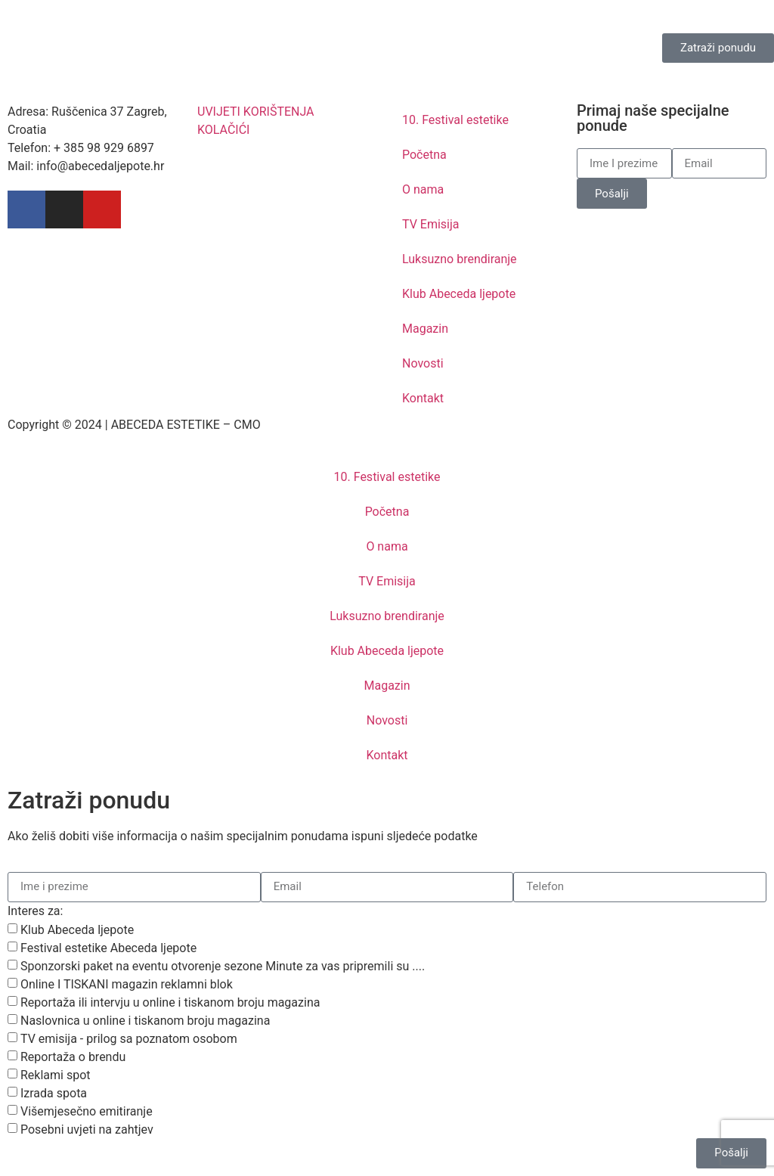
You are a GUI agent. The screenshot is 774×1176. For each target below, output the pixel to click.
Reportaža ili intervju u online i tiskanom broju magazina (170, 1002)
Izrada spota (53, 1093)
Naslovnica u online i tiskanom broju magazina (145, 1020)
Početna (424, 154)
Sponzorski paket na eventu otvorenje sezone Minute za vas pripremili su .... (222, 966)
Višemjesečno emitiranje (86, 1111)
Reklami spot (55, 1075)
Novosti (423, 363)
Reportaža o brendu (72, 1057)
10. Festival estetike (455, 120)
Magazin (425, 328)
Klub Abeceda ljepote (458, 294)
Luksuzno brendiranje (459, 259)
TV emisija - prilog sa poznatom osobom (128, 1039)
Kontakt (423, 398)
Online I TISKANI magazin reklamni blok (126, 984)
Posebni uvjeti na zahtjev (86, 1129)
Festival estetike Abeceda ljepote (108, 948)
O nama (423, 189)
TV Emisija (431, 224)
